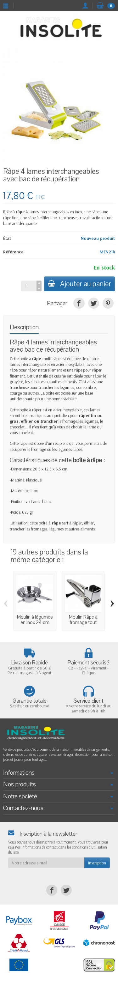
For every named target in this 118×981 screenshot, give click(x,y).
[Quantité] (29, 286)
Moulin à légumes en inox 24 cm (35, 620)
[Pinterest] (108, 303)
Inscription (97, 863)
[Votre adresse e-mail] (46, 862)
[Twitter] (93, 303)
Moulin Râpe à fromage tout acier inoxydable (83, 622)
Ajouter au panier (79, 284)
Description (24, 327)
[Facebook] (78, 303)
